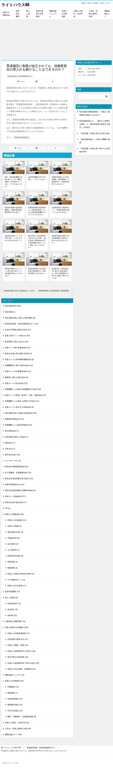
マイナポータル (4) (13, 461)
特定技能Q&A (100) (13, 306)
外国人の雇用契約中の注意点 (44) (21, 651)
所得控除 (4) (12, 562)
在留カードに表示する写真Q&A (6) (19, 407)
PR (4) (7, 508)
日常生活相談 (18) (14, 711)
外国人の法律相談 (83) (14, 681)
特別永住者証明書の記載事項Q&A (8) (20, 490)
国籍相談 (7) (12, 693)
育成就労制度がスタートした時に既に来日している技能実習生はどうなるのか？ (13, 272)
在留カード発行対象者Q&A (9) (17, 348)
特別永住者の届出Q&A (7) (15, 502)
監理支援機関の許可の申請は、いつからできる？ (37, 178)
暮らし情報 (28, 13)
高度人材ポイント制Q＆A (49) (17, 336)
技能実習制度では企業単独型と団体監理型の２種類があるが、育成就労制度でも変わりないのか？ (56, 291)
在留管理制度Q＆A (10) (14, 484)
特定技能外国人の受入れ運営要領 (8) (20, 318)
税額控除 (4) (12, 568)
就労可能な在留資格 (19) (17, 657)
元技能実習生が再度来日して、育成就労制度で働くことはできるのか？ (60, 210)
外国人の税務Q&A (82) (14, 514)
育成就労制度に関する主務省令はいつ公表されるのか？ (20, 291)
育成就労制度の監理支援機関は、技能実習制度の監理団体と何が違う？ (13, 210)
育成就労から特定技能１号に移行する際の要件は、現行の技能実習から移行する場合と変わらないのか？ (60, 273)
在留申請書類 (17, 13)
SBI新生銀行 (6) (14, 603)
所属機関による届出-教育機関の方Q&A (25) (23, 389)
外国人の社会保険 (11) (16, 586)
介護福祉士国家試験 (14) (15, 621)
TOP (12, 748)
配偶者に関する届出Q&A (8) (16, 377)
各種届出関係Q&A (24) (14, 419)
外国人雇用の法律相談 (39, 13)
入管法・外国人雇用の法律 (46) (18, 729)
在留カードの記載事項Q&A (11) (18, 371)
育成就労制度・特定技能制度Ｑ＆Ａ (20, 76)
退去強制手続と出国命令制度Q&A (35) (21, 413)
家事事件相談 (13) (14, 705)
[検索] (93, 96)
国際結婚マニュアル (52, 13)
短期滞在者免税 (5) (15, 556)
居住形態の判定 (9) (15, 532)
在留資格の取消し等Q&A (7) (16, 437)
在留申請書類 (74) (12, 592)
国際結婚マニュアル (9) (14, 675)
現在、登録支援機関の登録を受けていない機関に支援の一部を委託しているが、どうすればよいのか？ (13, 181)
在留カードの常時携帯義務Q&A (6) (19, 359)
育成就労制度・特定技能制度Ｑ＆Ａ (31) (21, 324)
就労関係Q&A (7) (12, 431)
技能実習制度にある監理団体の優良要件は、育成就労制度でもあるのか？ (37, 271)
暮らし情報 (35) (11, 598)
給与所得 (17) (13, 544)
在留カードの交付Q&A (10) (16, 383)
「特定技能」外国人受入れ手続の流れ (94, 133)
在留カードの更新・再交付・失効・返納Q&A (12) (25, 395)
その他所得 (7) (13, 550)
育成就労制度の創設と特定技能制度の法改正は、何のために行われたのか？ (60, 239)
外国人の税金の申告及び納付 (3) (20, 574)
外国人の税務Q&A (6, 13)
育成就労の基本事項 (21, 137)
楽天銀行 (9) (12, 609)
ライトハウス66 (15, 4)
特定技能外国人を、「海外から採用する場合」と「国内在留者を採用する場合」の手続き (94, 124)
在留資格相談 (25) (14, 699)
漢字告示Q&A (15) (12, 455)
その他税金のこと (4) (16, 580)
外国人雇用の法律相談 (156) (16, 627)
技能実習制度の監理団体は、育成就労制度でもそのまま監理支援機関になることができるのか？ (37, 211)
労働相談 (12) (13, 687)
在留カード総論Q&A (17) (15, 496)
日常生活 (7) (10, 449)
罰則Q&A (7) (10, 443)
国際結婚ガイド (107, 13)
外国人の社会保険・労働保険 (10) (21, 669)
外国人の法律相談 (64, 13)
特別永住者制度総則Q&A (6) (16, 466)
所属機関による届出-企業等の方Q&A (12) (22, 401)
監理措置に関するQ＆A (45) (16, 342)
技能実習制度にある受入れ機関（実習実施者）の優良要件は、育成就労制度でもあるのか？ (60, 180)
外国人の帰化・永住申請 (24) (17, 723)
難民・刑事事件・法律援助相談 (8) (21, 717)
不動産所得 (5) (13, 538)
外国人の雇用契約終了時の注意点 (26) (23, 663)
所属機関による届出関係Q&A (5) (18, 425)
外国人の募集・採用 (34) (17, 645)
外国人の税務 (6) (14, 526)
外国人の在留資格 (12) (16, 520)
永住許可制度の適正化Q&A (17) (18, 330)
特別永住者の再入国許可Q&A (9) (18, 353)
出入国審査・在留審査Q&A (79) (18, 473)
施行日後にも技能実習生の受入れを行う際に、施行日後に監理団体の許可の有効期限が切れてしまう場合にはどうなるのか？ (37, 241)
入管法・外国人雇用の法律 (93, 13)
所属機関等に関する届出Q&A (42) (19, 365)
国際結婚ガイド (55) (13, 734)
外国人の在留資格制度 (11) (18, 633)
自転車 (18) (12, 615)
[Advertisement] (56, 38)
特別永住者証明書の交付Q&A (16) (19, 478)
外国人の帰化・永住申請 (78, 13)
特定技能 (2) (10, 312)
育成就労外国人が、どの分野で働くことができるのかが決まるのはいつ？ (13, 238)
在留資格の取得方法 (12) (17, 639)
